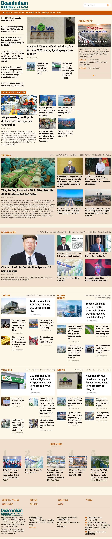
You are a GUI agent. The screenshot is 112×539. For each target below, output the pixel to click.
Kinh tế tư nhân (42, 232)
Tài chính (52, 12)
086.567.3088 (91, 520)
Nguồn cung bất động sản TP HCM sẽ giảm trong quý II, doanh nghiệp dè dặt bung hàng (75, 418)
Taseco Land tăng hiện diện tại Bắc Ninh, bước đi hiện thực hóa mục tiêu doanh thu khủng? (95, 310)
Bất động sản (90, 370)
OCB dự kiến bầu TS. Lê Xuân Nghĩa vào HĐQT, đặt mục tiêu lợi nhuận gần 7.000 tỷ (68, 70)
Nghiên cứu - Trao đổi (12, 12)
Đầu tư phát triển (62, 155)
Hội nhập (73, 155)
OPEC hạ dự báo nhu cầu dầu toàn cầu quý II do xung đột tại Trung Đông (19, 325)
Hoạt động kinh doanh (92, 295)
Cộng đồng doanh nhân (58, 232)
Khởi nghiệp (92, 232)
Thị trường (107, 155)
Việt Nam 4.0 (96, 155)
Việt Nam (21, 12)
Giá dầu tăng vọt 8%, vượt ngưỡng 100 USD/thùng (46, 339)
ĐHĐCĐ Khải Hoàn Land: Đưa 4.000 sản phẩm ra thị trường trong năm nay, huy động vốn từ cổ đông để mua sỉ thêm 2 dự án (11, 72)
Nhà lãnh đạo (73, 232)
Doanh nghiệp (45, 12)
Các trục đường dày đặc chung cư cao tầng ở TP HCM (76, 472)
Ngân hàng (51, 370)
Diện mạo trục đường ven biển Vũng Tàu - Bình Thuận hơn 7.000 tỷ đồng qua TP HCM (69, 210)
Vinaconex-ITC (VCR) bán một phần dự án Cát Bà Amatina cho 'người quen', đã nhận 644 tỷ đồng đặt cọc (99, 475)
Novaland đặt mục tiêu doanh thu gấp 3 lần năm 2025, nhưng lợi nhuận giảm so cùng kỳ (50, 50)
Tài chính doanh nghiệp (102, 298)
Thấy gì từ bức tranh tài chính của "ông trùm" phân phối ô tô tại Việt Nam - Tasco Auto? (11, 475)
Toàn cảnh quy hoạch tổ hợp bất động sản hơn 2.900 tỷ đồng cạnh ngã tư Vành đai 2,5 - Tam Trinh (55, 475)
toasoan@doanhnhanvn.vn (95, 522)
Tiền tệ (42, 370)
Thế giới (37, 12)
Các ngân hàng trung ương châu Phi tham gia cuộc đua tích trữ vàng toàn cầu (19, 342)
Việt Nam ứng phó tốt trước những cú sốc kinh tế (65, 133)
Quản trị (83, 232)
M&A (104, 295)
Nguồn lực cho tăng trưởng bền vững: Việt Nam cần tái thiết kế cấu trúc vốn (12, 29)
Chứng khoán (79, 370)
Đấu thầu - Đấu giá (104, 370)
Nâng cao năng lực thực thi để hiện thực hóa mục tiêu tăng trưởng (17, 121)
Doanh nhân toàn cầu (47, 295)
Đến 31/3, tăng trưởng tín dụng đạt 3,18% (18, 400)
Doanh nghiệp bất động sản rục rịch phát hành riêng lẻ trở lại (42, 68)
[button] (93, 75)
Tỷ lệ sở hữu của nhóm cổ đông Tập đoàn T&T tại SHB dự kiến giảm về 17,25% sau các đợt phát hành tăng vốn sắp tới (12, 56)
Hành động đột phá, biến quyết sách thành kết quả (93, 63)
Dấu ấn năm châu (104, 232)
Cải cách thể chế (84, 155)
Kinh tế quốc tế (31, 295)
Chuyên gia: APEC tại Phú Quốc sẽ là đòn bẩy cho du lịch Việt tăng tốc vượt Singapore (47, 136)
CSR (109, 295)
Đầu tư (59, 12)
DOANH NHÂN (30, 12)
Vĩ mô (52, 155)
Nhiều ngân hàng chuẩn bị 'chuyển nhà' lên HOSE (102, 415)
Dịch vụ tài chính (32, 370)
